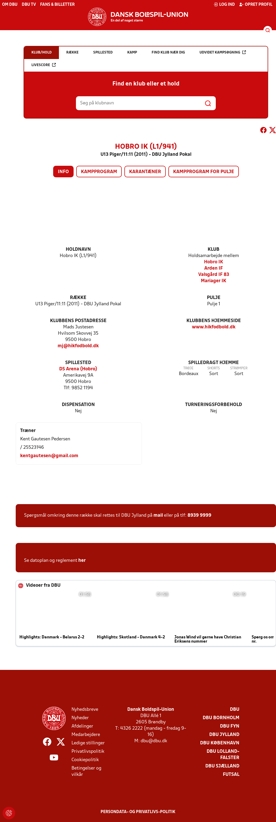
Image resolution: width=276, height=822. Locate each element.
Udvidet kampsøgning (223, 52)
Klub (213, 249)
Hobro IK (213, 262)
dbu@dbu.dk (154, 741)
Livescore (43, 65)
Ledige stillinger (88, 743)
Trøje (188, 368)
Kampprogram (99, 172)
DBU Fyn (229, 726)
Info (63, 172)
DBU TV (29, 5)
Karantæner (145, 172)
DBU (234, 709)
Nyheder (80, 718)
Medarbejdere (85, 735)
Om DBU (10, 5)
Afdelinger (82, 726)
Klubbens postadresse (78, 321)
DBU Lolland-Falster (223, 754)
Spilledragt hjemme (213, 363)
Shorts (213, 368)
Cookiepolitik (85, 760)
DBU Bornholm (221, 718)
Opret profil (255, 4)
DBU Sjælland (222, 766)
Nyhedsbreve (84, 709)
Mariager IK (213, 281)
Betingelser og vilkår (86, 771)
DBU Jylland (224, 735)
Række (78, 298)
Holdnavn (78, 249)
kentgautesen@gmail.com (49, 456)
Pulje (213, 298)
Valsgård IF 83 (213, 275)
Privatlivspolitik (87, 751)
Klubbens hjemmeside (213, 321)
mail (158, 515)
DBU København (219, 743)
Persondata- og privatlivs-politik (138, 812)
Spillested (78, 363)
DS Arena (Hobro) (78, 369)
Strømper (238, 368)
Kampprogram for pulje (203, 172)
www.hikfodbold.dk (213, 327)
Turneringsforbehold (213, 405)
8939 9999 (199, 515)
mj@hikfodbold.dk (78, 346)
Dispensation (78, 405)
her (82, 560)
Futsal (231, 774)
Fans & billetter (57, 5)
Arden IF (213, 268)
